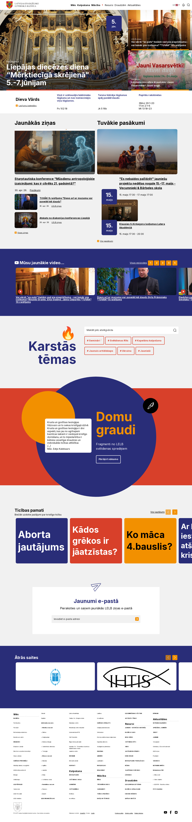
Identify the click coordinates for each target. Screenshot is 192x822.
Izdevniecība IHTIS (74, 732)
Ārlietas (44, 732)
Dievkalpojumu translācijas (134, 761)
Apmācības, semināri (159, 728)
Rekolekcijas (101, 765)
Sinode (43, 713)
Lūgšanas (128, 775)
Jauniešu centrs (73, 751)
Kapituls (43, 718)
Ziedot (155, 732)
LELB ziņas (136, 39)
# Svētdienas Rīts (118, 340)
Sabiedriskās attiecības (48, 746)
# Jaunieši (144, 350)
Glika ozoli (157, 775)
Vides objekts (158, 779)
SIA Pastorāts (73, 737)
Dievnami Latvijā (73, 761)
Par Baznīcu (17, 723)
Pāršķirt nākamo (108, 459)
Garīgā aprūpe (46, 737)
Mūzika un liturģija (46, 742)
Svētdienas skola (47, 779)
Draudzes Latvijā (18, 746)
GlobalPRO (82, 813)
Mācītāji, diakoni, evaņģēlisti (21, 765)
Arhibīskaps (17, 779)
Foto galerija (157, 789)
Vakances (156, 761)
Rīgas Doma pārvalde (75, 742)
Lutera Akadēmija (74, 713)
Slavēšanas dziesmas (132, 770)
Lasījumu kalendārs (28, 106)
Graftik (92, 813)
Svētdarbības (74, 789)
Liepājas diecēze (130, 798)
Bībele (99, 779)
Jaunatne (44, 770)
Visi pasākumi (106, 241)
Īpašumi (44, 794)
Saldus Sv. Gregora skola (76, 718)
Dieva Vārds (129, 737)
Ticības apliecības (103, 794)
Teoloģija (44, 751)
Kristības (71, 794)
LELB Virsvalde (18, 794)
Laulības (99, 713)
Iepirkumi (155, 713)
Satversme (17, 789)
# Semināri (94, 340)
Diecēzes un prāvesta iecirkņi (22, 751)
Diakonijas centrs (74, 723)
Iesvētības (72, 798)
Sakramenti (101, 789)
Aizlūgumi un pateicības (103, 746)
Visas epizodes (138, 263)
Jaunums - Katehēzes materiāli (135, 728)
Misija (43, 775)
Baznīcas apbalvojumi (132, 789)
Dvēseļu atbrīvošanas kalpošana (106, 737)
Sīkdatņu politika (129, 813)
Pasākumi (11, 61)
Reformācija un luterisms (20, 732)
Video (127, 746)
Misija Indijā (101, 770)
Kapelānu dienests (102, 742)
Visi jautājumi (157, 512)
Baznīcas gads (130, 732)
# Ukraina (125, 350)
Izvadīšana (100, 718)
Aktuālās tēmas (131, 718)
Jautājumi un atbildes (132, 751)
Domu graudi (129, 756)
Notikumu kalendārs (159, 723)
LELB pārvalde (18, 784)
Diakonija (44, 761)
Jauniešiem (72, 784)
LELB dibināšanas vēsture (133, 713)
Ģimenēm (99, 756)
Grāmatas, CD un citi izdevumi (161, 746)
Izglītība (44, 765)
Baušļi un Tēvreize (103, 798)
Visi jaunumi (156, 742)
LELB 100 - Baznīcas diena (161, 784)
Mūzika (127, 765)
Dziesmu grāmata (131, 794)
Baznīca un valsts (19, 737)
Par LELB (16, 728)
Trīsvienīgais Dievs (103, 784)
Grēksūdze (100, 732)
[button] (183, 5)
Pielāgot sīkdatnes (138, 813)
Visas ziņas (22, 233)
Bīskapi (15, 775)
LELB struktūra (17, 798)
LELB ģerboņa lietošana (133, 784)
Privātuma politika (119, 813)
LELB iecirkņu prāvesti (20, 770)
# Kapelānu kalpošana (148, 340)
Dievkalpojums (74, 775)
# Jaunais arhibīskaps (100, 350)
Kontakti (72, 765)
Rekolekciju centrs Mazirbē (76, 728)
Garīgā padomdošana (103, 728)
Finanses (44, 789)
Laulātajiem (100, 761)
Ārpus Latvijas (18, 756)
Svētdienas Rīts (130, 742)
